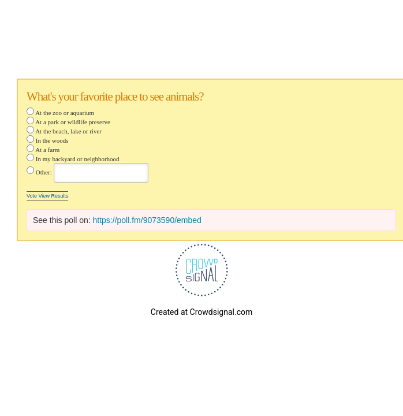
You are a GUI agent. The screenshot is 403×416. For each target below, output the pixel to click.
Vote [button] (33, 196)
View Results (54, 196)
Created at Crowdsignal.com (201, 312)
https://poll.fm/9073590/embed (147, 220)
